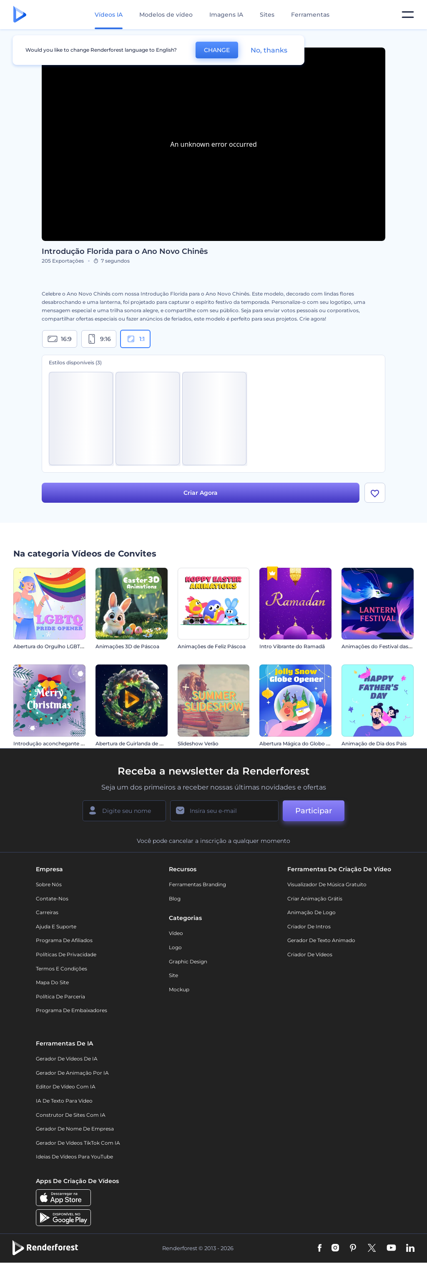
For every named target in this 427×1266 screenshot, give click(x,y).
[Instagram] (335, 1248)
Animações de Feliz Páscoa (212, 646)
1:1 (135, 339)
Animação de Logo (311, 912)
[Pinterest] (353, 1248)
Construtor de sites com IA (70, 1115)
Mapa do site (52, 982)
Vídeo (176, 933)
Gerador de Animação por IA (72, 1073)
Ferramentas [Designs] (310, 14)
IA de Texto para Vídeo (64, 1101)
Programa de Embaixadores (71, 1010)
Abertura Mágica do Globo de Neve (303, 743)
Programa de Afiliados (64, 940)
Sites (267, 14)
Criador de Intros (309, 926)
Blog (175, 898)
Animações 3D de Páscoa (127, 646)
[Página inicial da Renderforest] (19, 15)
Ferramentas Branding (197, 884)
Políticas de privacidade (66, 954)
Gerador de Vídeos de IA (67, 1058)
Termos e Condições (61, 968)
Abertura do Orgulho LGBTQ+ (50, 646)
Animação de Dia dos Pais (374, 743)
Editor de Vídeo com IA (65, 1086)
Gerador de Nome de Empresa (75, 1129)
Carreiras (47, 912)
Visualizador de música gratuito (327, 884)
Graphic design (188, 961)
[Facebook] (320, 1248)
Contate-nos (52, 898)
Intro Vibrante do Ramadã (292, 646)
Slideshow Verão (198, 743)
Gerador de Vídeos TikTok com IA (78, 1143)
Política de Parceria (60, 996)
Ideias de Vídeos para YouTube (74, 1156)
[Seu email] (224, 810)
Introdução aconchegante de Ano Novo (63, 743)
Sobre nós (49, 884)
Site (173, 975)
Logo (175, 947)
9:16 (99, 339)
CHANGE (217, 50)
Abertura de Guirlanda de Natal (134, 743)
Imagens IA (226, 14)
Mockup (179, 989)
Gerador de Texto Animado (321, 940)
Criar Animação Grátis (314, 898)
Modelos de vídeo (166, 14)
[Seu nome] (124, 810)
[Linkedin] (410, 1248)
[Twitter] (372, 1248)
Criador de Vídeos (309, 954)
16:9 (60, 339)
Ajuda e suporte (56, 926)
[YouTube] (391, 1248)
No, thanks (269, 50)
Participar (313, 810)
